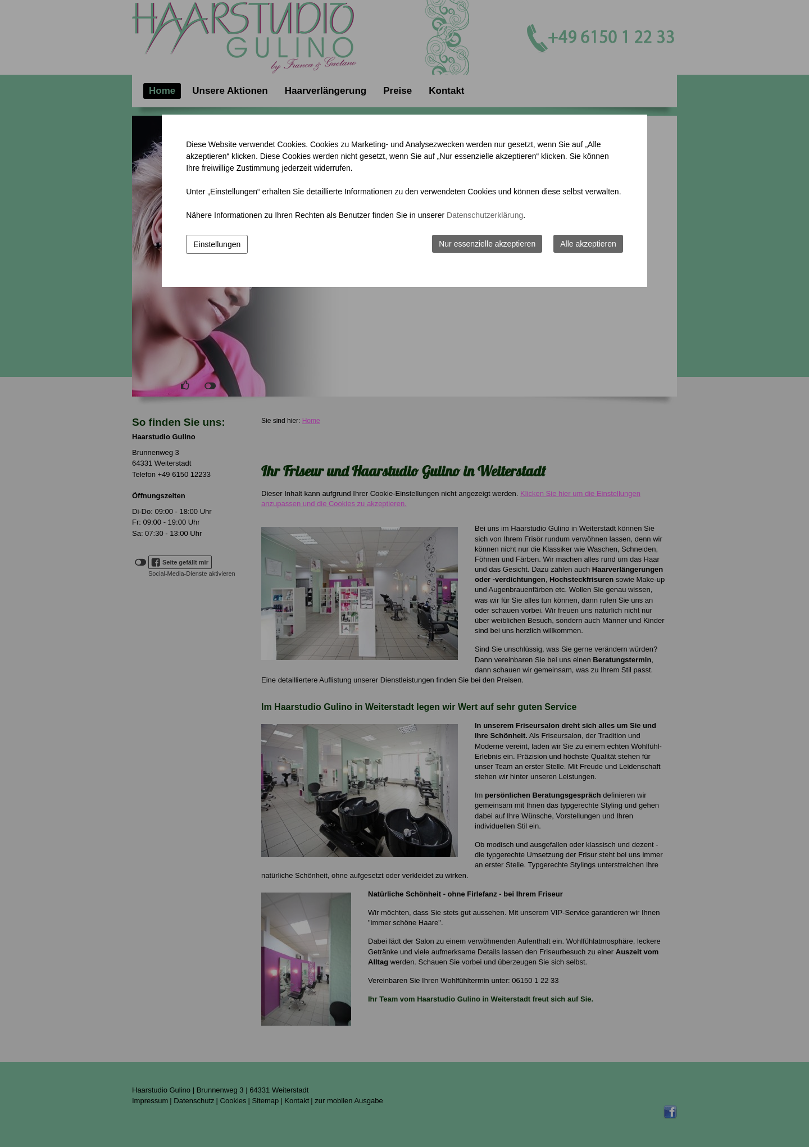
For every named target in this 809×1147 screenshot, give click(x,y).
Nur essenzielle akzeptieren (487, 243)
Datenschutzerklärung (485, 215)
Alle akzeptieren (588, 243)
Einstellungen (216, 244)
